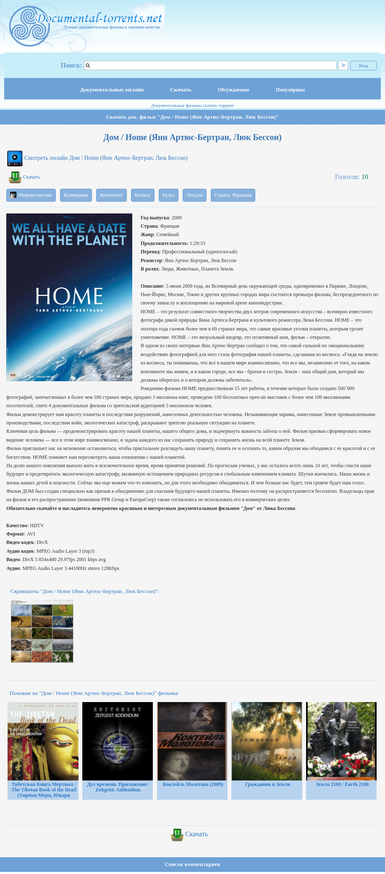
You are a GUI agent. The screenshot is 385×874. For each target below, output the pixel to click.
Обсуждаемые (233, 90)
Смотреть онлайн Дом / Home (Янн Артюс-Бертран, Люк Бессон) (106, 158)
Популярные (290, 90)
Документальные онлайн (112, 89)
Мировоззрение (31, 195)
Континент (111, 195)
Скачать (180, 89)
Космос (143, 195)
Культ (168, 195)
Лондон (194, 195)
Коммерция (76, 195)
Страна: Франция (233, 195)
